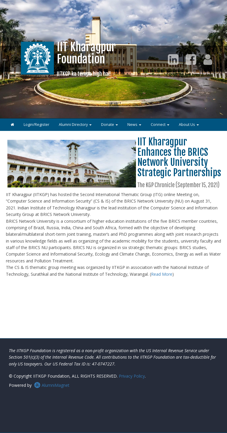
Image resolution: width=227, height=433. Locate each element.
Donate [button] (109, 124)
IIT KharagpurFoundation (86, 58)
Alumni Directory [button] (75, 124)
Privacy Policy (132, 376)
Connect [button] (160, 124)
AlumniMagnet (51, 385)
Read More (161, 274)
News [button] (134, 124)
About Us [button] (189, 124)
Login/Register (36, 124)
